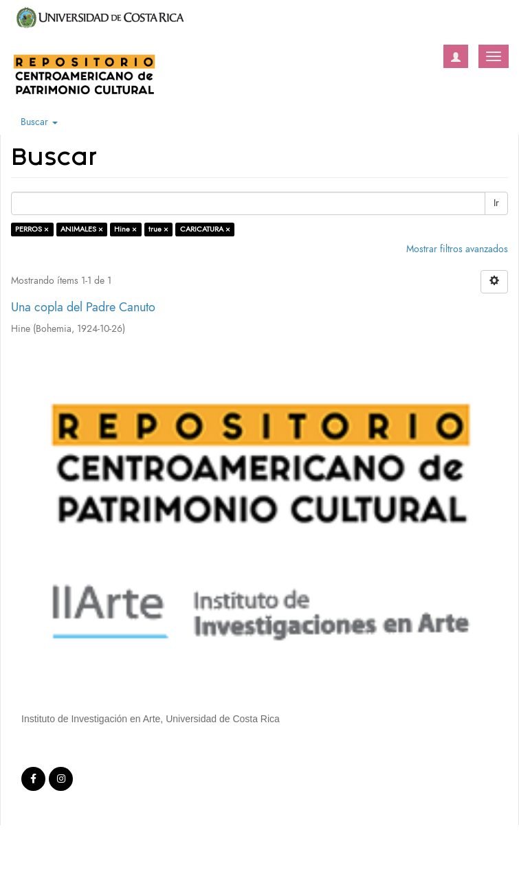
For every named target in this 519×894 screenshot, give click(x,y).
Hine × (125, 229)
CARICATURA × (205, 229)
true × (158, 229)
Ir (496, 203)
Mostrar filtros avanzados (457, 249)
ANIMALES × (81, 229)
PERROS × (32, 229)
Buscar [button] (39, 121)
